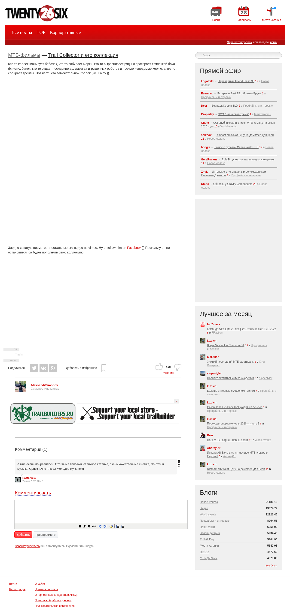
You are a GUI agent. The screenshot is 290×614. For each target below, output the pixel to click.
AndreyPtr (213, 448)
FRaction (217, 332)
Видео (204, 508)
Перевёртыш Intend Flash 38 (236, 81)
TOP (41, 32)
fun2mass (213, 324)
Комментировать (33, 492)
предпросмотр (45, 534)
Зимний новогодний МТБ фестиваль (230, 361)
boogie (205, 147)
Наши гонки (207, 527)
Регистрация (17, 589)
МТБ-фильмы (24, 55)
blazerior (213, 357)
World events (228, 126)
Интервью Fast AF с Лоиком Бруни (239, 93)
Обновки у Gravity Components (233, 184)
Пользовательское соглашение (55, 606)
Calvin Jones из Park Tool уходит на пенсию (235, 407)
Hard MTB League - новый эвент (227, 440)
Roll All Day (207, 539)
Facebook (134, 248)
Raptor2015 (29, 477)
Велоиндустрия (210, 533)
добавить (23, 534)
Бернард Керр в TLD (224, 105)
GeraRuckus (209, 159)
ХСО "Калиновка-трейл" (233, 114)
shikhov (206, 135)
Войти (13, 583)
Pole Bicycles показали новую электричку (248, 159)
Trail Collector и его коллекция (83, 55)
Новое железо (216, 138)
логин (273, 42)
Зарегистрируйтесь (239, 42)
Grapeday (207, 114)
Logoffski (207, 81)
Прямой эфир (220, 70)
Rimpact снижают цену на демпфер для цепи (245, 135)
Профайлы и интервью (216, 97)
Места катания (209, 545)
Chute (205, 122)
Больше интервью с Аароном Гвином (231, 390)
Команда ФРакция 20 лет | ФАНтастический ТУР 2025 (241, 329)
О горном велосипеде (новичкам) (56, 594)
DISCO (204, 552)
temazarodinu (262, 114)
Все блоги (271, 565)
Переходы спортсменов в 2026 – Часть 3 (233, 423)
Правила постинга (46, 589)
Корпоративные (65, 32)
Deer (204, 105)
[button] (79, 526)
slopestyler (214, 373)
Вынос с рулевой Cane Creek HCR (236, 147)
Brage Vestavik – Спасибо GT (225, 345)
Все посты (22, 32)
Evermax (207, 93)
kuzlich (212, 340)
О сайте (40, 583)
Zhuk (204, 171)
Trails (19, 354)
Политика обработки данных (53, 600)
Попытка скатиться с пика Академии (230, 378)
